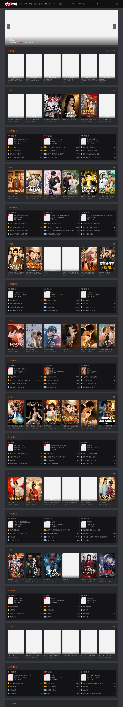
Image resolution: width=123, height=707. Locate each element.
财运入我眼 (47, 426)
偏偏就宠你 (11, 349)
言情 (40, 4)
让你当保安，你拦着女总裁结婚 (89, 655)
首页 (20, 4)
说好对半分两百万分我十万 (107, 426)
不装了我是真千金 (67, 80)
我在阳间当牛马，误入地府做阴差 (16, 579)
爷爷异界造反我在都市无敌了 (16, 426)
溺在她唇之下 (66, 349)
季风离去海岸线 (30, 349)
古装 (50, 4)
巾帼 (45, 273)
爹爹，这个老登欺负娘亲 (51, 502)
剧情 (60, 4)
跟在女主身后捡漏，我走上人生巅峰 (107, 349)
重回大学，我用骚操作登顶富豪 (52, 119)
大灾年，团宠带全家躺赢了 (52, 655)
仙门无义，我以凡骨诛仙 (69, 502)
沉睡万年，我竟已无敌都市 (16, 273)
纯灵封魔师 (102, 502)
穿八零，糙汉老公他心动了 (70, 196)
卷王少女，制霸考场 (105, 655)
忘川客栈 (101, 579)
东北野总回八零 (12, 196)
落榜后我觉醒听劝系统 (32, 80)
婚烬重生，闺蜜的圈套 (69, 119)
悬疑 (55, 4)
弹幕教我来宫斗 (49, 80)
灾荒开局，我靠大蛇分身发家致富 (107, 196)
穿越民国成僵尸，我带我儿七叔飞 (89, 196)
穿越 (30, 4)
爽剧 (35, 4)
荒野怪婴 (28, 579)
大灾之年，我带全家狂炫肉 (89, 80)
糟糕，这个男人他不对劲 (88, 349)
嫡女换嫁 (28, 502)
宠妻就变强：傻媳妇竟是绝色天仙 (34, 273)
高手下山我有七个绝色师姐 (70, 273)
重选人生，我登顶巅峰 (32, 119)
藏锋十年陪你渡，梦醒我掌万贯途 (34, 426)
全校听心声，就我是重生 (33, 196)
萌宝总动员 (102, 80)
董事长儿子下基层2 (105, 273)
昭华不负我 (11, 502)
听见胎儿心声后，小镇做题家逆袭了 (52, 196)
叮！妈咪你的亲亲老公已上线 (16, 80)
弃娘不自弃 (11, 655)
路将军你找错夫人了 (87, 502)
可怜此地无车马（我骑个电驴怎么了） (34, 655)
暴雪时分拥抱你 (49, 349)
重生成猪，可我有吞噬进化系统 (16, 119)
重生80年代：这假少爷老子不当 (89, 119)
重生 (25, 4)
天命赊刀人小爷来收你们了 (70, 655)
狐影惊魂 (47, 579)
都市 (45, 4)
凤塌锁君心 (65, 579)
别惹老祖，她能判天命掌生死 (89, 579)
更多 (114, 90)
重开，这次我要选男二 (105, 119)
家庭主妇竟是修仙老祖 (87, 273)
